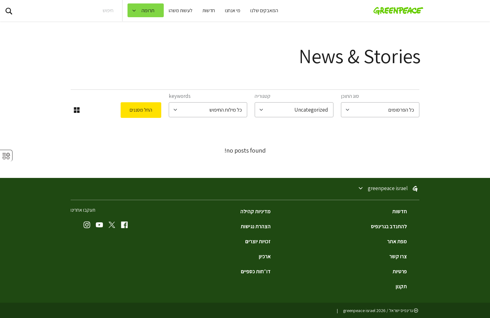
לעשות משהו (180, 10)
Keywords (180, 96)
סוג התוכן (350, 96)
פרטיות (399, 271)
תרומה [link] (148, 10)
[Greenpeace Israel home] (396, 10)
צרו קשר (398, 256)
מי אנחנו (232, 10)
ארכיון (265, 256)
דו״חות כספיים (256, 271)
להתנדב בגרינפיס (389, 226)
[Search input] (74, 10)
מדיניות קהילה (255, 211)
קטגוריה (262, 96)
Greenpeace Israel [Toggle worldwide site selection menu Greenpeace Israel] (388, 188)
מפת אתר (397, 241)
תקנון (401, 286)
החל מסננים (141, 110)
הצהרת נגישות (256, 226)
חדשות (208, 10)
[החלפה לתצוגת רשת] (77, 110)
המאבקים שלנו (264, 10)
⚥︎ (6, 156)
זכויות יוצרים (258, 241)
